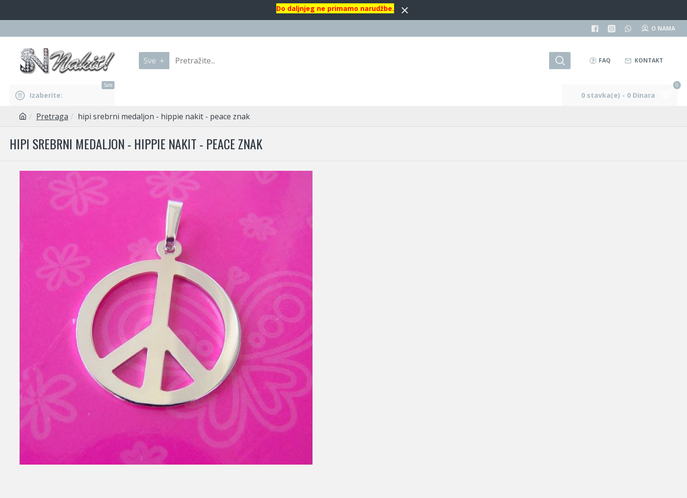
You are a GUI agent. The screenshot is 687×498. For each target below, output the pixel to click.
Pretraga (52, 116)
